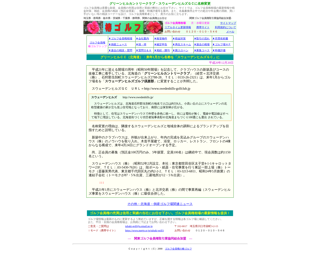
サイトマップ (228, 23)
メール (230, 31)
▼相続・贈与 (162, 50)
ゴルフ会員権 (97, 42)
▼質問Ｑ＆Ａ (143, 50)
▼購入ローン (180, 50)
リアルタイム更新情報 (177, 27)
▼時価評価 (219, 50)
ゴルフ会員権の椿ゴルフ (178, 248)
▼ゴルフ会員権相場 (120, 38)
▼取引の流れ (202, 38)
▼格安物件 (160, 38)
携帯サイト (203, 27)
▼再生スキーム (181, 44)
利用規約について (225, 27)
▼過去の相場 (202, 44)
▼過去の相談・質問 (120, 50)
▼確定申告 (160, 44)
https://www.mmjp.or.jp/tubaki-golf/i (144, 230)
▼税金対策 (179, 38)
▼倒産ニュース (117, 44)
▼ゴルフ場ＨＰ (221, 44)
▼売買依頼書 (220, 38)
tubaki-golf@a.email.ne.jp (138, 226)
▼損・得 (141, 44)
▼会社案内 (142, 38)
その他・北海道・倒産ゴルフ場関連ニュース (160, 204)
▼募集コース (202, 50)
